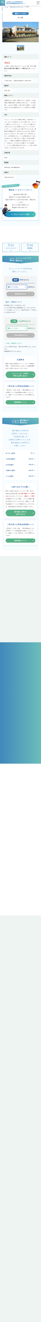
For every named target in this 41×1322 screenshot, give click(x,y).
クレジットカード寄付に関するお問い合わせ (20, 375)
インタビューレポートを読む (20, 214)
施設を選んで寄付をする (16, 7)
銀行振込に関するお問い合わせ (20, 513)
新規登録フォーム (20, 402)
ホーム (6, 7)
